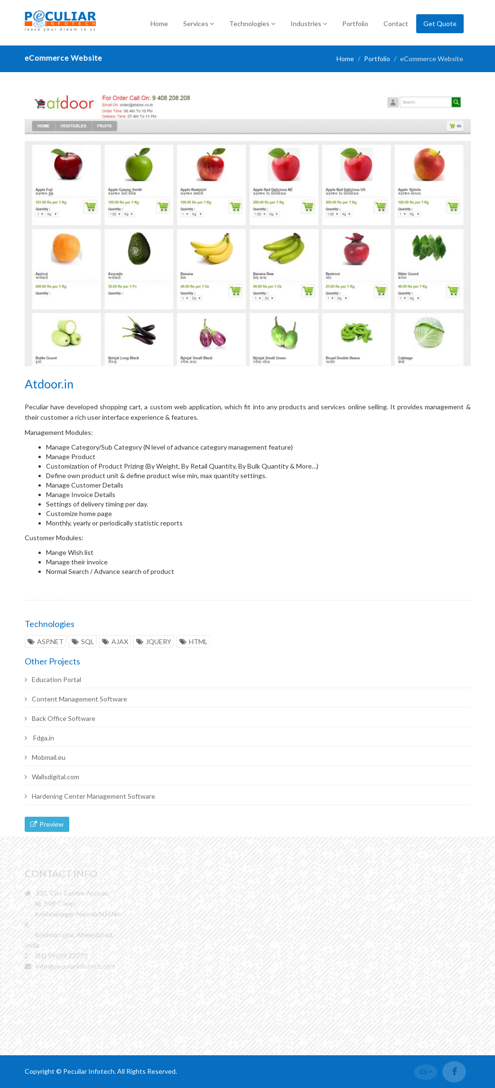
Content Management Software (76, 699)
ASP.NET (46, 641)
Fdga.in (39, 738)
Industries (308, 23)
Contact (395, 23)
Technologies (252, 23)
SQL (83, 641)
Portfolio (355, 23)
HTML (193, 641)
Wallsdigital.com (52, 777)
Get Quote (440, 23)
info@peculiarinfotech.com (75, 967)
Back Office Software (60, 718)
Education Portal (53, 679)
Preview (47, 824)
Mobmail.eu (45, 757)
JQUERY (153, 641)
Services (198, 23)
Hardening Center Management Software (90, 796)
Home (159, 23)
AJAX (115, 641)
